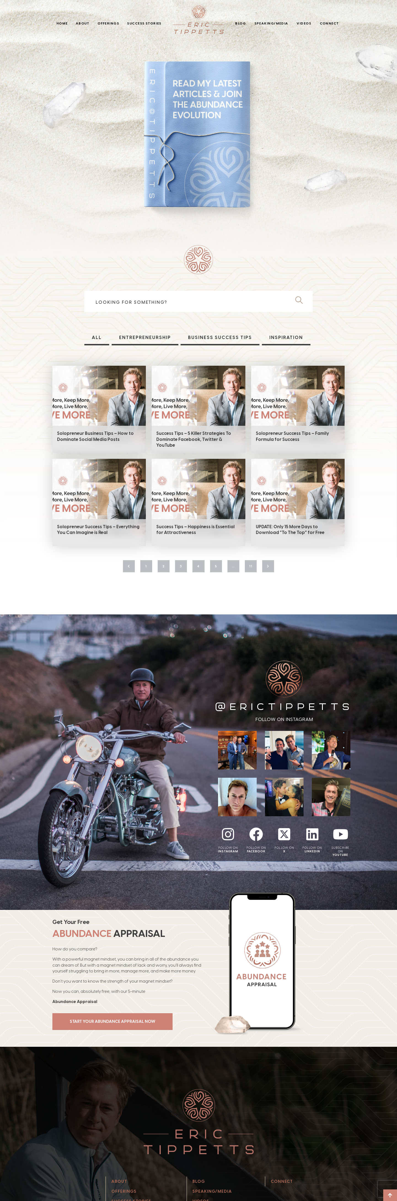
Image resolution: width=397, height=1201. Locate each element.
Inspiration (286, 337)
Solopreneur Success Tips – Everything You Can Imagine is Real (98, 530)
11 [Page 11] (251, 566)
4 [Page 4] (198, 566)
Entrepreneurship (145, 337)
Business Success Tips (220, 337)
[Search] (301, 300)
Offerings (108, 23)
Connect (329, 23)
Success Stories (144, 23)
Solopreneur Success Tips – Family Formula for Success (292, 436)
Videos (304, 23)
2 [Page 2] (163, 566)
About (83, 23)
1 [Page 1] (146, 566)
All (97, 337)
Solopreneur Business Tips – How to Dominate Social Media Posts (95, 436)
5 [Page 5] (216, 566)
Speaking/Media (271, 23)
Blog (240, 23)
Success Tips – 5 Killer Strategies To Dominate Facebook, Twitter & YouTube (193, 439)
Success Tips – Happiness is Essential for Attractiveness (195, 530)
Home (62, 23)
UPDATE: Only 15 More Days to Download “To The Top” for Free (290, 530)
